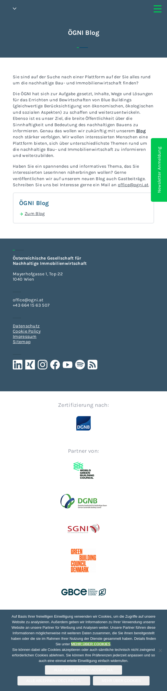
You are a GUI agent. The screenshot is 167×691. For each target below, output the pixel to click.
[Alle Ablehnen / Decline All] (160, 650)
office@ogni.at (28, 299)
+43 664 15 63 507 (31, 305)
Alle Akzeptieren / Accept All (83, 670)
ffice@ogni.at (134, 184)
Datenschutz (26, 325)
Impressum (25, 336)
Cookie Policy (27, 331)
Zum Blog (32, 213)
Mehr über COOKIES (121, 681)
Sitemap (22, 341)
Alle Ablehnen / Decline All (53, 681)
